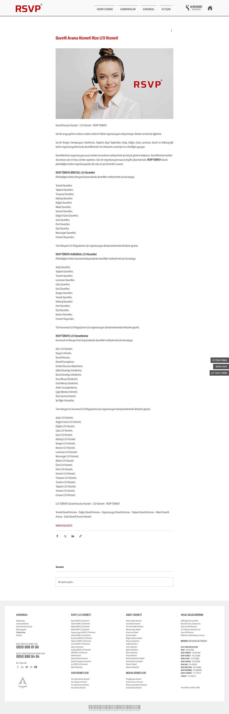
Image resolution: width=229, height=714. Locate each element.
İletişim (19, 635)
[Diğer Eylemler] (171, 30)
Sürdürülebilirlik (22, 623)
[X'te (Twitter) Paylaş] (64, 536)
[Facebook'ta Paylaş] (57, 536)
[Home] (210, 8)
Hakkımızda (20, 620)
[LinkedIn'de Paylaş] (72, 536)
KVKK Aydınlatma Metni (189, 620)
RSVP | (78, 623)
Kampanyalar (21, 629)
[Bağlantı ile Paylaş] (80, 536)
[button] (105, 7)
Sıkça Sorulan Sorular (24, 626)
